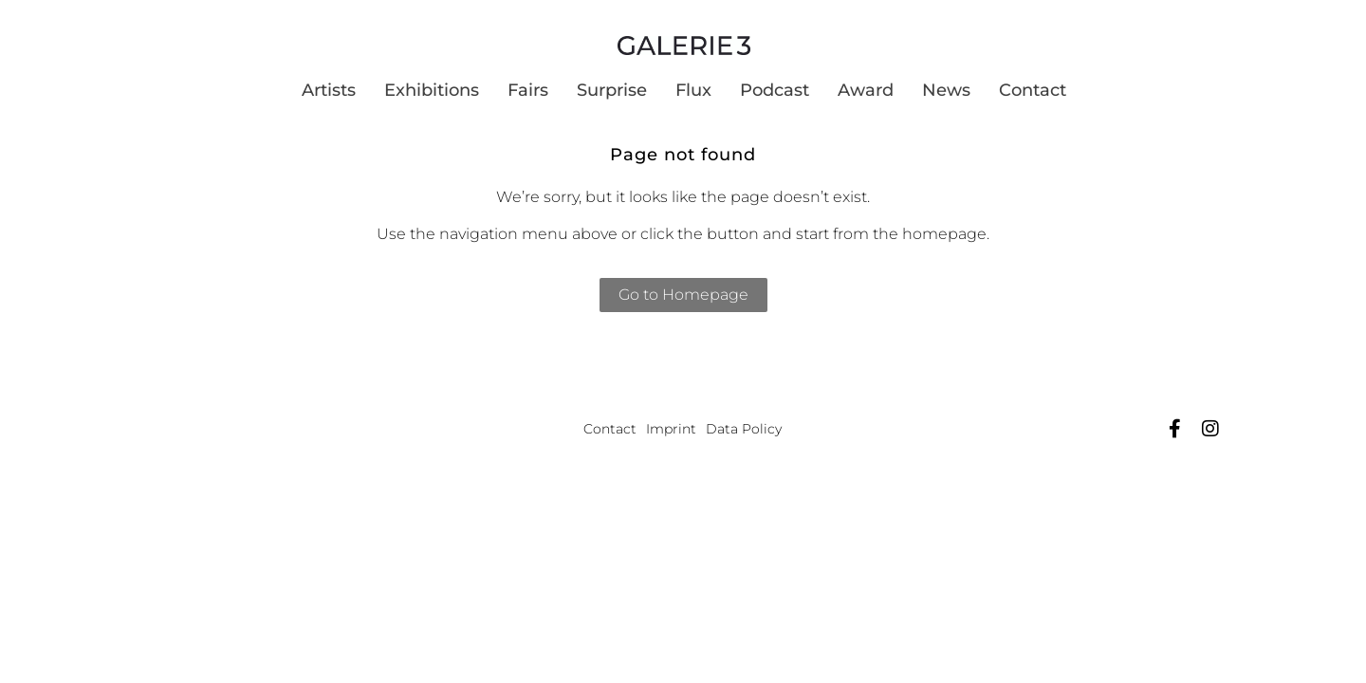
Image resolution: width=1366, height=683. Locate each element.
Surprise (612, 90)
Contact (1032, 90)
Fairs (528, 90)
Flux (693, 90)
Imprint (671, 428)
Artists (329, 90)
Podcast (774, 90)
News (946, 90)
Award (866, 90)
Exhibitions (431, 90)
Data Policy (744, 428)
